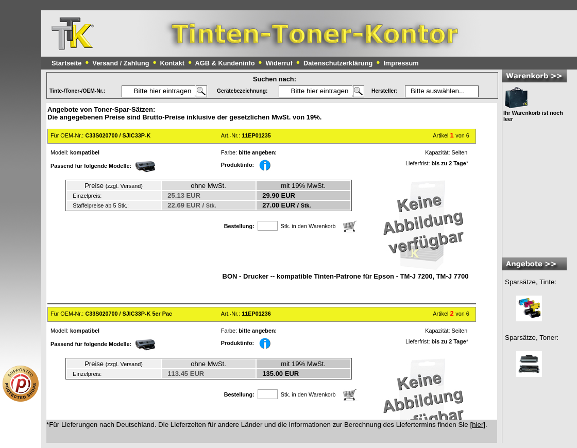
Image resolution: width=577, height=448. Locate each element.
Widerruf (279, 63)
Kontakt (172, 63)
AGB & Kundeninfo (225, 63)
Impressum (400, 63)
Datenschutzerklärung (337, 63)
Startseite (66, 63)
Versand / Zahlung (120, 63)
